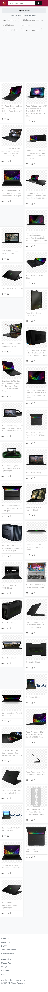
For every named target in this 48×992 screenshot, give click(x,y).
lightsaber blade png (11, 30)
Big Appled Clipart (33, 697)
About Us (5, 938)
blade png (26, 25)
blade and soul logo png (33, 20)
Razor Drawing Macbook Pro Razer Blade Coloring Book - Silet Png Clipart (35, 811)
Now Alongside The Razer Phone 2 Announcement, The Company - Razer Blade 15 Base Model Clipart (11, 386)
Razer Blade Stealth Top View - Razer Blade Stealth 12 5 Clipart (12, 508)
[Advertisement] (23, 56)
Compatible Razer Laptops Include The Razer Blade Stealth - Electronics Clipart (36, 352)
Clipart (4, 967)
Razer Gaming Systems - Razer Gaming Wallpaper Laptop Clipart (11, 468)
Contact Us (6, 942)
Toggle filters (24, 10)
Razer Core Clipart (9, 623)
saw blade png (8, 25)
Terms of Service (8, 950)
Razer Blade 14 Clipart (34, 472)
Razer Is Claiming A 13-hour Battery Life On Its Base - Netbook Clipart (35, 624)
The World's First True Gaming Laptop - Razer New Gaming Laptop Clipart (12, 753)
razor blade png (32, 30)
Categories (6, 959)
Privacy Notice (7, 953)
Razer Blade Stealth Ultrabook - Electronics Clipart (34, 547)
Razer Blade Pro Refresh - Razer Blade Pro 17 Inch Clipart (36, 435)
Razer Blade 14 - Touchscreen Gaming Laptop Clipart (10, 905)
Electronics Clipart (33, 662)
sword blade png (9, 20)
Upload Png (6, 963)
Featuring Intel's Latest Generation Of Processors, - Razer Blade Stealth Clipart (36, 195)
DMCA (4, 946)
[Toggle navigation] (44, 3)
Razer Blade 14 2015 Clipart (12, 288)
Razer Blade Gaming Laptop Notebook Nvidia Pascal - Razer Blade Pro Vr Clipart (12, 428)
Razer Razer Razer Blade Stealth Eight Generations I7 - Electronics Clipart (12, 548)
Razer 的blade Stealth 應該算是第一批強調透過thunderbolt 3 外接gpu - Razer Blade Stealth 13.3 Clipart (36, 111)
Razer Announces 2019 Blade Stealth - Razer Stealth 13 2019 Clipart (35, 734)
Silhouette (5, 971)
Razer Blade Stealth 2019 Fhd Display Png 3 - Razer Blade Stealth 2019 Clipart (11, 193)
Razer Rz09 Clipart (9, 658)
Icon (3, 974)
